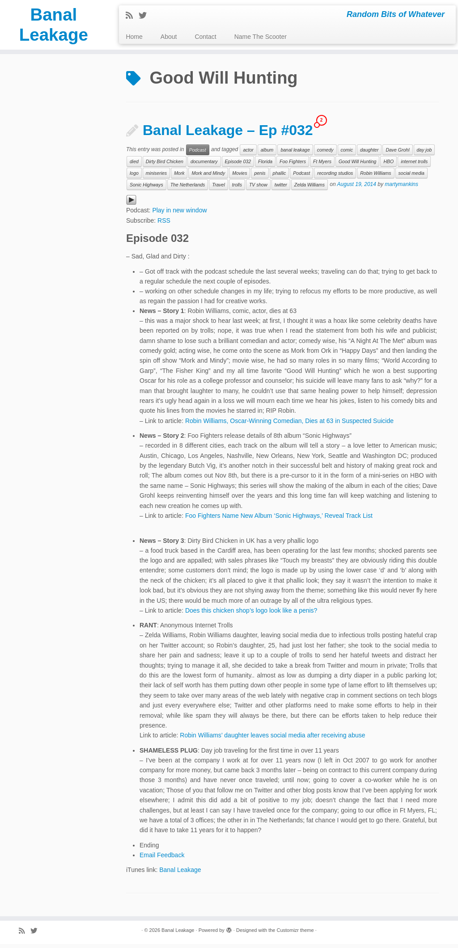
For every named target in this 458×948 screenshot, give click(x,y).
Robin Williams (375, 177)
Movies (239, 177)
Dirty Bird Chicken (164, 165)
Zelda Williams (309, 188)
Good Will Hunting (358, 165)
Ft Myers (322, 165)
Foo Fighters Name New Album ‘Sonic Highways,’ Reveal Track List (279, 519)
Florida (265, 165)
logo (134, 177)
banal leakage (295, 154)
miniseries (156, 177)
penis (259, 177)
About (169, 36)
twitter (281, 188)
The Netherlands (187, 188)
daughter (369, 154)
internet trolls (414, 165)
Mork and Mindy (208, 177)
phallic (279, 177)
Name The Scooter (260, 36)
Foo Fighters (293, 165)
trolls (237, 188)
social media (411, 177)
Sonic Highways (146, 188)
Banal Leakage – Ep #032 (228, 134)
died (134, 165)
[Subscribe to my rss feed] (132, 15)
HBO (388, 165)
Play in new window (179, 213)
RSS (163, 224)
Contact (205, 36)
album (267, 154)
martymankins (401, 188)
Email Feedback (162, 858)
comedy (325, 154)
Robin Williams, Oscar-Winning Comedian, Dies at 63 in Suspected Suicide (289, 424)
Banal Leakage (53, 26)
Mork (179, 177)
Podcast (197, 154)
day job (424, 154)
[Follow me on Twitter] (146, 15)
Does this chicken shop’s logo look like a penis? (251, 614)
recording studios (335, 177)
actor (248, 154)
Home (134, 36)
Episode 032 (238, 165)
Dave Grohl (397, 154)
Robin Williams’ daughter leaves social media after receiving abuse (272, 739)
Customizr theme (295, 934)
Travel (218, 188)
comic (347, 154)
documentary (204, 165)
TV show (258, 188)
